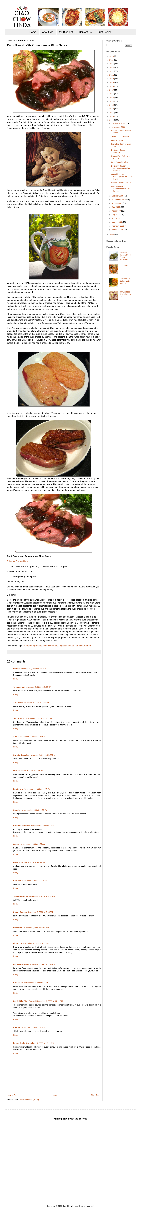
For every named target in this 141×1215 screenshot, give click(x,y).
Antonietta (18, 703)
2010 (111, 116)
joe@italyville (19, 1043)
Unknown (17, 928)
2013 (111, 105)
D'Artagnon (85, 646)
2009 (111, 120)
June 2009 (116, 211)
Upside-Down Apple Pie (121, 183)
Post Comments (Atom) (29, 1100)
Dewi (15, 862)
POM (25, 646)
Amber (16, 737)
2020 (111, 78)
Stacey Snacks (20, 912)
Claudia (16, 810)
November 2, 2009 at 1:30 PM (34, 881)
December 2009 (119, 123)
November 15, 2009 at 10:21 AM (40, 1043)
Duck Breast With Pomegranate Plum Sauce (120, 188)
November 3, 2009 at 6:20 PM (36, 983)
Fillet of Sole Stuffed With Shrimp (124, 281)
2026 (111, 56)
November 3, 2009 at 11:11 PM (49, 1001)
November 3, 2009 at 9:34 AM (40, 912)
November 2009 (119, 127)
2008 (111, 234)
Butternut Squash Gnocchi (118, 151)
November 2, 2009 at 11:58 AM (31, 862)
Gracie (16, 844)
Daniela (16, 669)
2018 (111, 86)
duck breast (51, 646)
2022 (111, 71)
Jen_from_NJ (19, 718)
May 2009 (116, 214)
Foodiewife (18, 789)
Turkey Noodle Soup (120, 136)
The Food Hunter (21, 896)
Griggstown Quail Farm (69, 646)
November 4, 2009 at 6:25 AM (33, 1027)
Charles (16, 1027)
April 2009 (116, 218)
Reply (15, 679)
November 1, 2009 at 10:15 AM (39, 718)
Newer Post (13, 1095)
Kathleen (17, 881)
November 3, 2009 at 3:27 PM (36, 943)
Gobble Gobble (117, 140)
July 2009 (116, 207)
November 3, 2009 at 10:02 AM (36, 928)
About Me (47, 32)
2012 (111, 109)
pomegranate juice (37, 646)
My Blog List (66, 32)
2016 (111, 94)
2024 (111, 63)
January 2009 (118, 230)
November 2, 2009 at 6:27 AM (32, 844)
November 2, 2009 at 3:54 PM (42, 896)
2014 (111, 101)
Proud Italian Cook (21, 826)
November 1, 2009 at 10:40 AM (33, 737)
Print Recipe (105, 32)
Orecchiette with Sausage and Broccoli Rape (121, 176)
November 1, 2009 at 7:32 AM (33, 669)
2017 (111, 90)
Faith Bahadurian (21, 964)
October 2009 (118, 196)
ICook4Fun (18, 983)
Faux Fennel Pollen (119, 162)
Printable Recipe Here (17, 561)
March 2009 (117, 222)
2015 (111, 97)
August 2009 (117, 203)
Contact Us (85, 32)
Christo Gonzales (21, 755)
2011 (111, 112)
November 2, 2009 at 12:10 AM (44, 826)
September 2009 (119, 199)
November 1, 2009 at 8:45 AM (36, 703)
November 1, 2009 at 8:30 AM (38, 687)
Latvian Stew (124, 265)
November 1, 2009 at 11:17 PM (37, 789)
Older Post (95, 1095)
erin (15, 771)
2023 (111, 67)
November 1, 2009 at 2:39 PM (30, 771)
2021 (111, 75)
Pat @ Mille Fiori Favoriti (24, 1001)
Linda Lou (17, 943)
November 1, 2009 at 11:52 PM (34, 810)
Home (32, 32)
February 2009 (118, 226)
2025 (111, 60)
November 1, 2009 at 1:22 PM (42, 755)
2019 (111, 82)
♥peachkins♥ (19, 687)
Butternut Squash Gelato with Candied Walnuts (120, 168)
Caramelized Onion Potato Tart (125, 294)
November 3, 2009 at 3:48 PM (42, 964)
